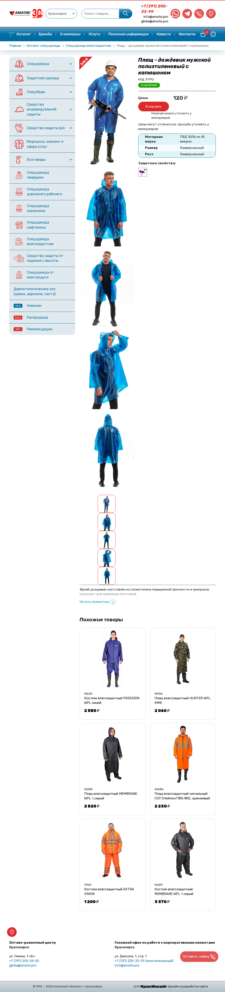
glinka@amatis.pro (154, 21)
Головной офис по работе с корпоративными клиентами (165, 945)
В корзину (153, 106)
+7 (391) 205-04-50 (24, 961)
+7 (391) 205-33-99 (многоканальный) (144, 961)
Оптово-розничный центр (32, 945)
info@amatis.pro (155, 17)
